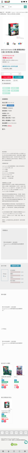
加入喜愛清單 (6, 80)
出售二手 (15, 90)
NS (2, 380)
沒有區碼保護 (10, 105)
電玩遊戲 (8, 12)
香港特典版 (4, 382)
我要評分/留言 (15, 265)
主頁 (2, 12)
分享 (15, 80)
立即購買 (18, 77)
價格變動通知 (6, 83)
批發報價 (6, 90)
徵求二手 (6, 93)
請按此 (10, 126)
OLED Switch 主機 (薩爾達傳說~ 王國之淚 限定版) (6, 411)
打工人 (16, 376)
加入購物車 (7, 77)
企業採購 (15, 88)
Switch (13, 12)
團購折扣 (6, 88)
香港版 (16, 382)
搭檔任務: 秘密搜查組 (6, 377)
